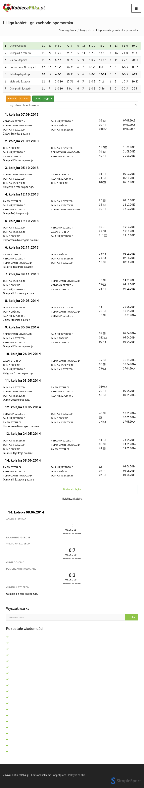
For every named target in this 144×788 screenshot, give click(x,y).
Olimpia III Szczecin (20, 88)
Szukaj (131, 617)
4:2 (101, 155)
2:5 (101, 288)
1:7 (101, 227)
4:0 (101, 413)
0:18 (101, 129)
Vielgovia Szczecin (20, 81)
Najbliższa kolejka (72, 498)
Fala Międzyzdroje (20, 74)
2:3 (101, 258)
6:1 (101, 448)
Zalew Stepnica (18, 60)
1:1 (101, 174)
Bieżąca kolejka (72, 489)
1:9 (101, 253)
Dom (37, 98)
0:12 (101, 337)
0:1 (101, 342)
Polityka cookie (76, 775)
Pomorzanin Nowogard (23, 67)
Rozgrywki (85, 30)
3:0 (101, 280)
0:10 (101, 386)
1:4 (101, 421)
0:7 (101, 470)
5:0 (101, 262)
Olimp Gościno (18, 45)
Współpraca (59, 775)
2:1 (101, 178)
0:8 (101, 444)
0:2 (101, 125)
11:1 (101, 235)
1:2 (101, 209)
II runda (24, 98)
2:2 (101, 231)
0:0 (101, 182)
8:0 (101, 200)
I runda (12, 98)
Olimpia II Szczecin (20, 53)
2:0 (101, 391)
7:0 (101, 284)
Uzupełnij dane (72, 533)
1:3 (101, 204)
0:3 (101, 120)
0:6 (101, 151)
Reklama (46, 775)
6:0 (101, 395)
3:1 (101, 440)
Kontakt (35, 775)
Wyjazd (48, 98)
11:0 (101, 147)
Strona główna (67, 30)
